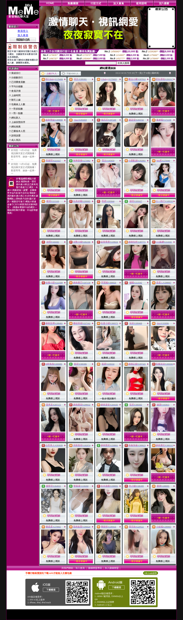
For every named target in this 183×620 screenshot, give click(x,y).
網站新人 (16, 117)
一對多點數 (17, 108)
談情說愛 (16, 135)
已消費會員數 (18, 82)
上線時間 (16, 95)
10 (133, 73)
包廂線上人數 (18, 104)
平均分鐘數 (17, 86)
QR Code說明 (150, 573)
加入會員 (23, 35)
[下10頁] (147, 73)
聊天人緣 (16, 99)
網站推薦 (16, 126)
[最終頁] (155, 73)
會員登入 (23, 31)
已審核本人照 (18, 131)
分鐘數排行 (17, 77)
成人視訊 (16, 140)
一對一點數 (17, 113)
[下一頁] (138, 73)
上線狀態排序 (18, 122)
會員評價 (16, 91)
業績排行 (16, 73)
